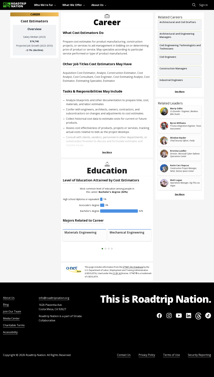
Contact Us (124, 355)
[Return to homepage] (14, 4)
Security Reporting (199, 355)
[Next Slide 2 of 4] (116, 248)
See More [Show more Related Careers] (180, 91)
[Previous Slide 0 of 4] (97, 248)
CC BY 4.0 (117, 273)
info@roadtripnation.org (54, 298)
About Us (9, 298)
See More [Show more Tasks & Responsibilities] (107, 152)
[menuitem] (45, 5)
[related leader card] (179, 112)
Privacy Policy (147, 355)
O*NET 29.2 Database (133, 267)
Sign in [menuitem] (203, 5)
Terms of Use (171, 355)
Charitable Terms (14, 325)
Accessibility (10, 332)
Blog (6, 304)
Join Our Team (12, 311)
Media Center (11, 318)
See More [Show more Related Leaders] (180, 194)
